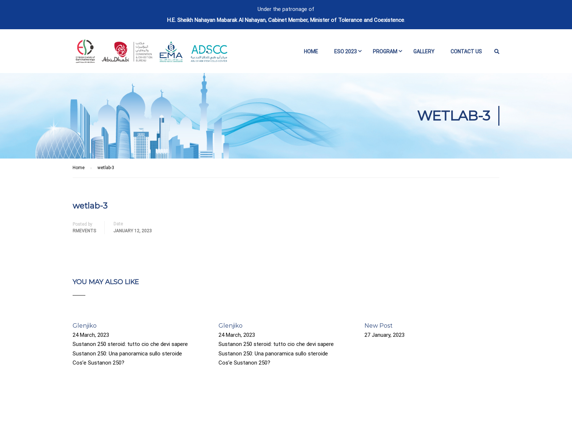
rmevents (84, 230)
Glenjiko (85, 325)
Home (311, 51)
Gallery (423, 51)
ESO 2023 (345, 51)
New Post (378, 325)
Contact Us (466, 51)
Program (385, 51)
